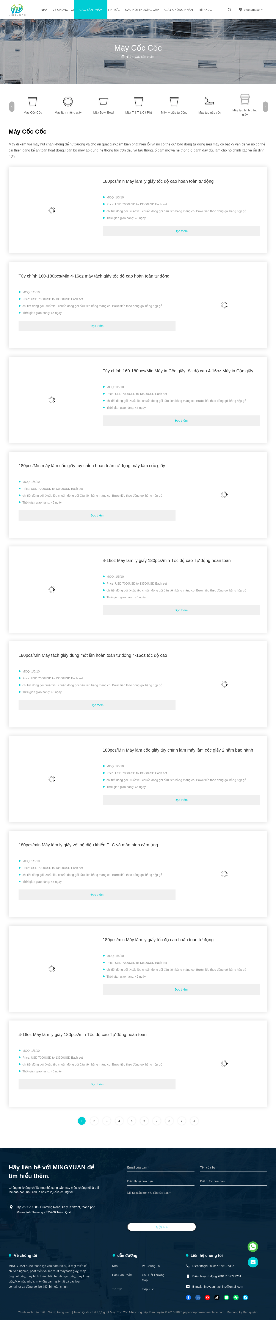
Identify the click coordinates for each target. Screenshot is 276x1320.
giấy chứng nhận (178, 9)
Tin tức (114, 9)
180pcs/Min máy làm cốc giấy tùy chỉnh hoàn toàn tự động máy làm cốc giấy (92, 465)
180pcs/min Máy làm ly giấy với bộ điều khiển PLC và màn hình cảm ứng (88, 845)
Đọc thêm (181, 231)
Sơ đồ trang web (59, 1312)
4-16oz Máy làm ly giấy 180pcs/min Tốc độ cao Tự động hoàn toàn (167, 560)
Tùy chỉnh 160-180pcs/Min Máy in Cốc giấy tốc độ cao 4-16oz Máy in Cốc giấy (178, 370)
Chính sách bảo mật (31, 1312)
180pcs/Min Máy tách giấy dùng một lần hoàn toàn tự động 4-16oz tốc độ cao (93, 655)
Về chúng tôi (63, 9)
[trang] (182, 1121)
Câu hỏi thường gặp (142, 9)
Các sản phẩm (90, 9)
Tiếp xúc (205, 9)
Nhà (44, 9)
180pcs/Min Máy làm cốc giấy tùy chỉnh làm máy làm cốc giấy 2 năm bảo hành (178, 750)
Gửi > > (162, 1227)
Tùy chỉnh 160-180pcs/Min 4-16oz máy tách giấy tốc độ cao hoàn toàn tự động (94, 276)
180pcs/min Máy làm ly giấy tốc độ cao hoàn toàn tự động (158, 181)
